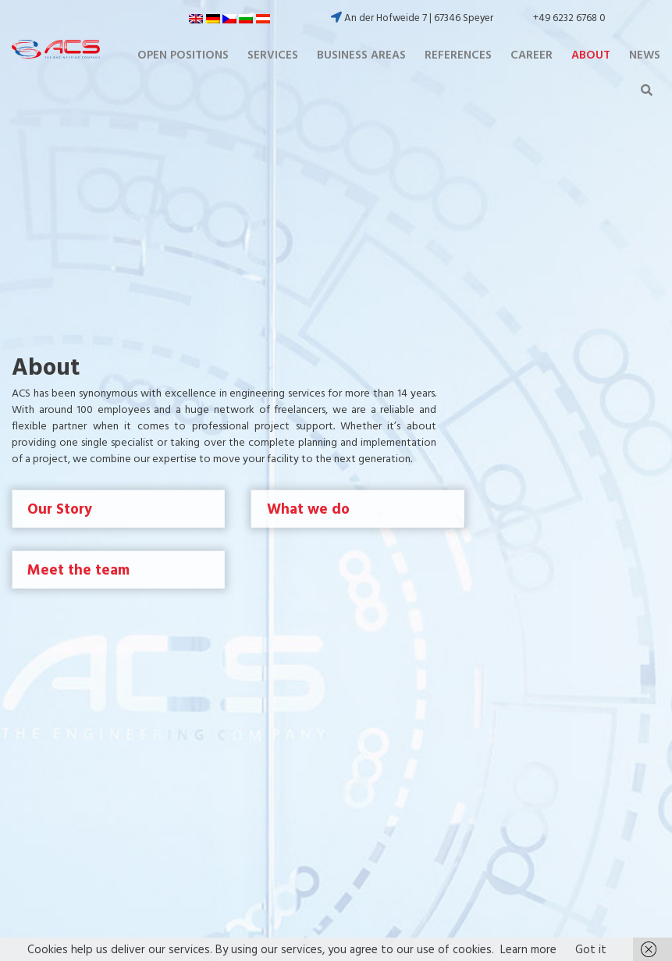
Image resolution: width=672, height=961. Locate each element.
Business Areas (361, 54)
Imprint (382, 672)
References (458, 54)
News (644, 54)
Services (272, 54)
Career (531, 54)
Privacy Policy (397, 690)
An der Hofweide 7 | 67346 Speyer (412, 17)
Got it (590, 949)
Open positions (183, 54)
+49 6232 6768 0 (569, 17)
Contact (385, 707)
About (590, 54)
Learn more (528, 949)
